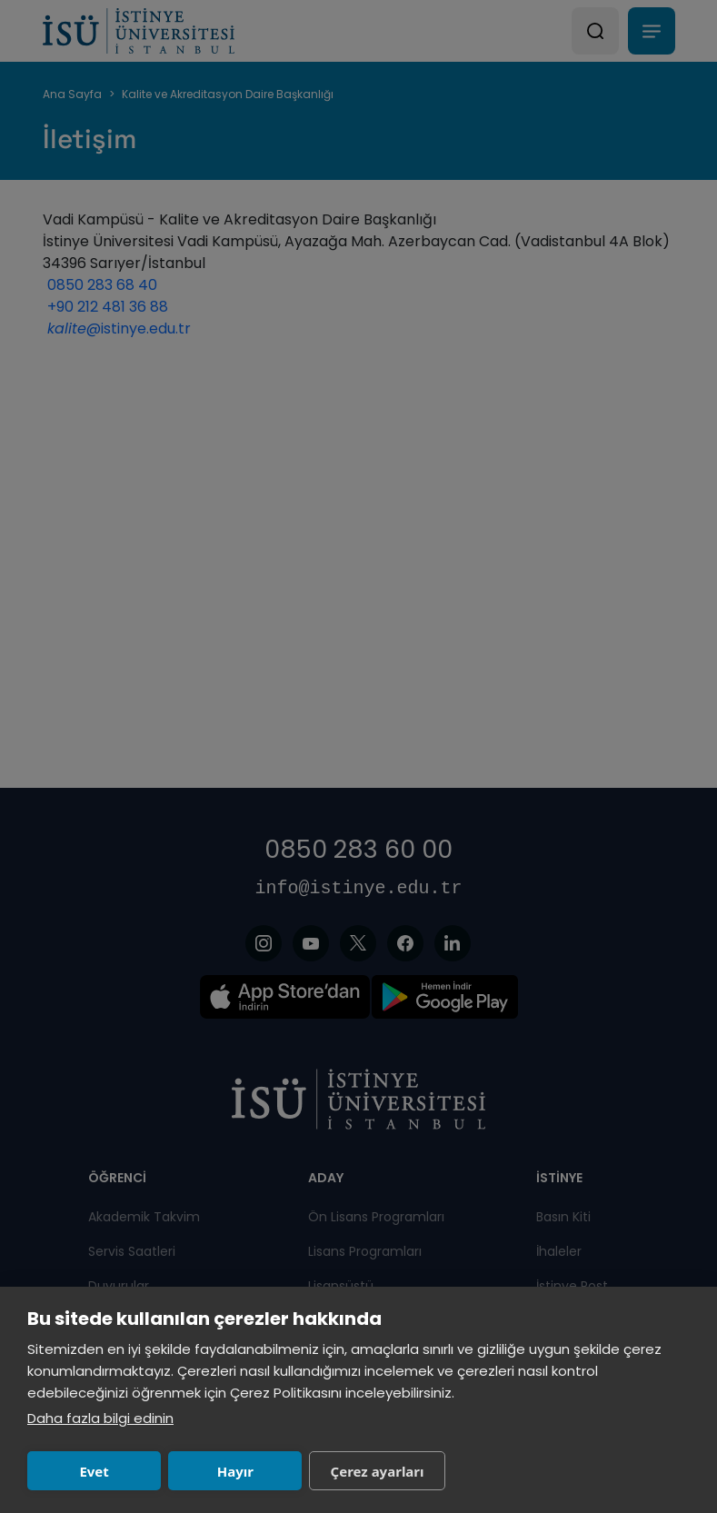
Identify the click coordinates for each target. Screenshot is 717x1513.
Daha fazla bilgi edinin (100, 1418)
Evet (93, 1471)
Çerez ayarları (377, 1471)
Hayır (235, 1471)
